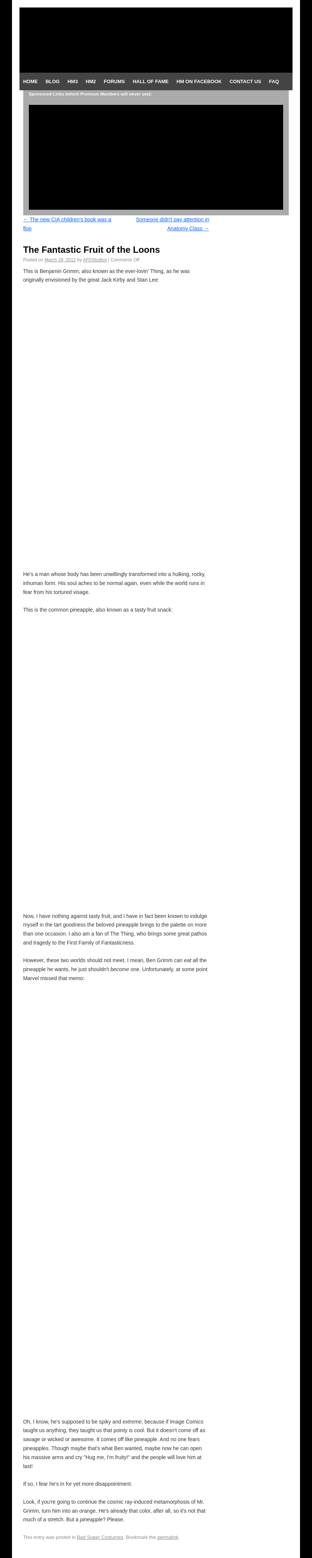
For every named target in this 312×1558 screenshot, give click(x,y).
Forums (114, 81)
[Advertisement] (156, 157)
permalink (167, 1537)
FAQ (274, 81)
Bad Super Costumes (100, 1537)
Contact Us (245, 81)
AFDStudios (95, 260)
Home (30, 81)
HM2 (91, 81)
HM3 (72, 81)
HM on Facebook (199, 81)
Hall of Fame (151, 81)
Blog (53, 81)
